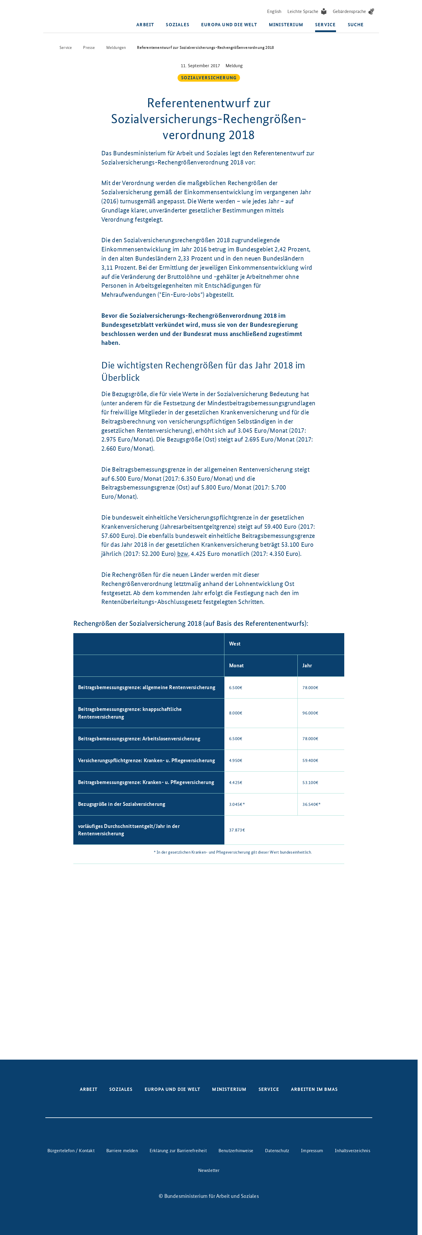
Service (325, 25)
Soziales (177, 25)
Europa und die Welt (229, 25)
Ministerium (286, 25)
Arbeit (145, 25)
